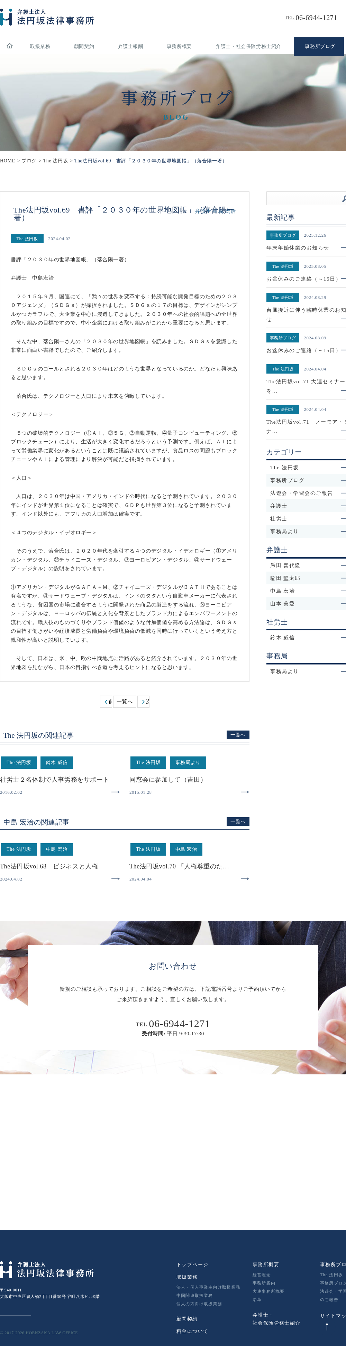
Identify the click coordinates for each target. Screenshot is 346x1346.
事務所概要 (179, 46)
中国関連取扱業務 (194, 1295)
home (9, 46)
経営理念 (262, 1274)
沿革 (257, 1299)
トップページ (192, 1264)
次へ (147, 701)
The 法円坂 (331, 1274)
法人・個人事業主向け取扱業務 (208, 1287)
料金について (192, 1331)
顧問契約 (84, 46)
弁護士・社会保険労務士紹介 (248, 46)
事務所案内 (264, 1283)
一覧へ (125, 701)
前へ (110, 701)
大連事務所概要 (268, 1291)
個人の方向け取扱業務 (199, 1303)
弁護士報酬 (130, 46)
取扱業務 (40, 46)
